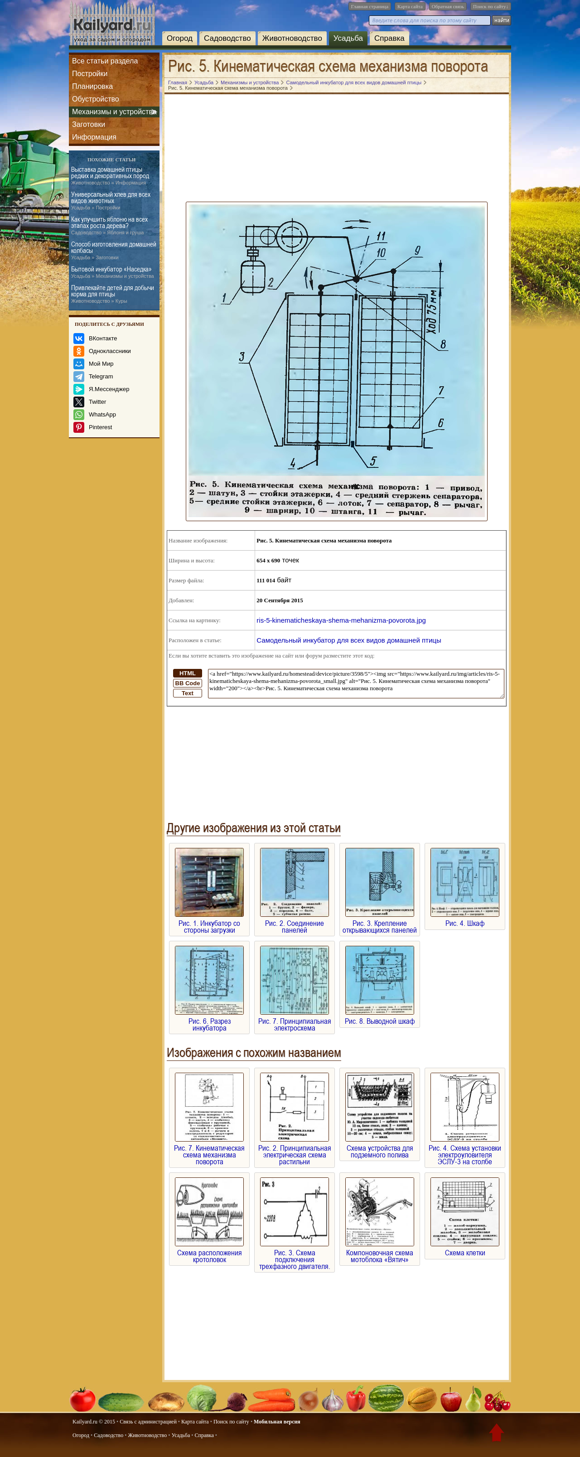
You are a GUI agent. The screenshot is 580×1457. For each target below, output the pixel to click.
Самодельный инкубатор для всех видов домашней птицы (348, 640)
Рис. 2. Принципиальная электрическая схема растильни (294, 1151)
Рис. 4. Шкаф (464, 919)
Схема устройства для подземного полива (379, 1148)
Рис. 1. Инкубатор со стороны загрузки (209, 923)
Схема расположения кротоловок (209, 1252)
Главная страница (369, 6)
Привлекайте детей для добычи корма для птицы (112, 294)
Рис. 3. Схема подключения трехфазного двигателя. (294, 1256)
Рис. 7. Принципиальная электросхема (294, 1021)
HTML (187, 673)
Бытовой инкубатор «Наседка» (112, 272)
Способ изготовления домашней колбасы (113, 251)
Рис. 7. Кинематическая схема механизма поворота (209, 1151)
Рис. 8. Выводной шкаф (380, 1017)
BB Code (187, 683)
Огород (180, 38)
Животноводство (292, 38)
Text (187, 693)
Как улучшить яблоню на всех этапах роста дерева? (109, 226)
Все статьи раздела (105, 61)
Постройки (89, 73)
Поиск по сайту (231, 1421)
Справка (389, 38)
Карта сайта (410, 6)
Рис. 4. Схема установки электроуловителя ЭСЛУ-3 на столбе (465, 1151)
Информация (94, 137)
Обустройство (95, 99)
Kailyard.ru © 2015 (93, 1421)
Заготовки (88, 124)
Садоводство (227, 38)
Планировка (92, 86)
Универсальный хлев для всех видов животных (110, 201)
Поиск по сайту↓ (490, 6)
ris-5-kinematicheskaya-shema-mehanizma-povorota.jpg (340, 620)
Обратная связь (448, 6)
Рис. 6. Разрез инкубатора (209, 1021)
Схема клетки (464, 1249)
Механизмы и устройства (114, 112)
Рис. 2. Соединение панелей (294, 923)
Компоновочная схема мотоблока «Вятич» (379, 1252)
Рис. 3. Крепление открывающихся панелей (380, 923)
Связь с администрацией (148, 1421)
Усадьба (348, 38)
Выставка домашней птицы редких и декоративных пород (110, 176)
